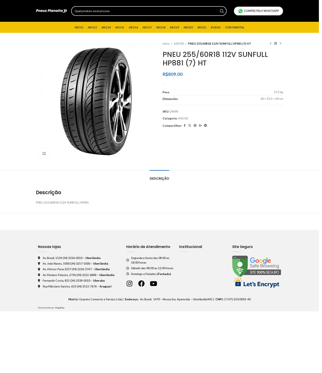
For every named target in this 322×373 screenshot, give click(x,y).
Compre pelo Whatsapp (258, 11)
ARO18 (179, 43)
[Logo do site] (51, 10)
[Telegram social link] (205, 125)
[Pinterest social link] (195, 125)
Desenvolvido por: (51, 307)
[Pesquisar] (149, 11)
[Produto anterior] (270, 43)
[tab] (159, 176)
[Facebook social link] (184, 125)
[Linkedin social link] (200, 125)
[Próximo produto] (280, 43)
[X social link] (189, 125)
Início (166, 43)
